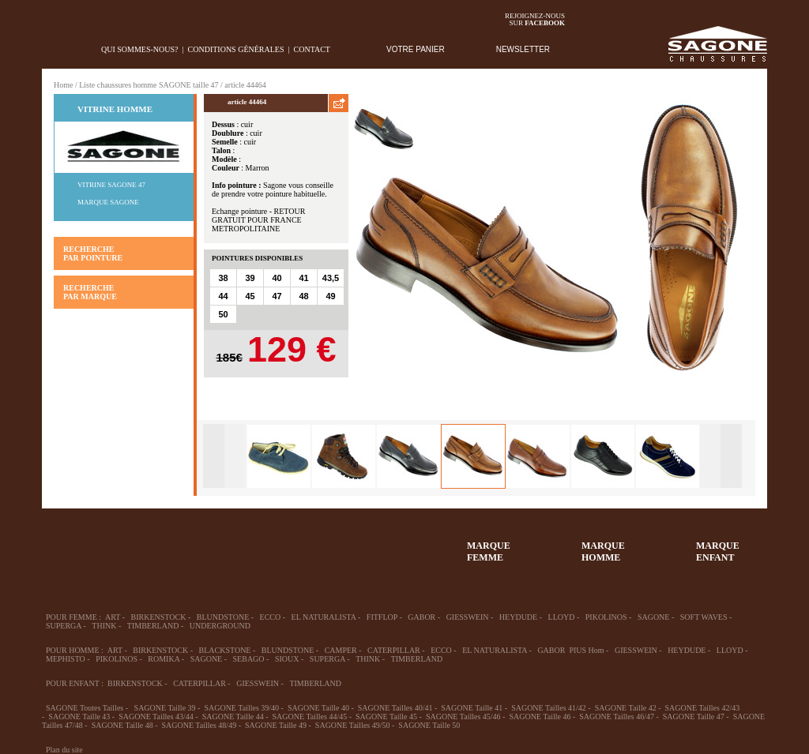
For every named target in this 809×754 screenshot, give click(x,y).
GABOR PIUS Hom (570, 650)
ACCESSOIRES (358, 544)
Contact (312, 49)
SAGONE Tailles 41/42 (548, 707)
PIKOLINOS (606, 617)
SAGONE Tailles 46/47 (616, 716)
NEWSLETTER (523, 49)
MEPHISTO (65, 659)
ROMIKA (163, 659)
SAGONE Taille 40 (318, 707)
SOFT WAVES (704, 617)
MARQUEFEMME (488, 551)
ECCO (270, 617)
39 (249, 278)
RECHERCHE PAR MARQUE (90, 292)
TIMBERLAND (153, 625)
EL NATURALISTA (324, 617)
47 (276, 296)
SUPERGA (63, 625)
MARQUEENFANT (717, 551)
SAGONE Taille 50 (429, 725)
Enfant (242, 544)
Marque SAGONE (108, 202)
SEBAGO (249, 659)
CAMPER (341, 650)
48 (303, 296)
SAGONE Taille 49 (276, 725)
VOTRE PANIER (415, 49)
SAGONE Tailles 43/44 (156, 716)
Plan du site (64, 749)
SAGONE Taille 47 (693, 716)
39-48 (185, 544)
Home (63, 85)
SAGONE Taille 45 (386, 716)
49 (330, 296)
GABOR (421, 617)
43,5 (330, 278)
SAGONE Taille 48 (122, 725)
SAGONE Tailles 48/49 (198, 725)
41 (303, 278)
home (54, 49)
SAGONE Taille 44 (233, 716)
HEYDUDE (518, 617)
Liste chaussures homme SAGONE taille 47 (148, 85)
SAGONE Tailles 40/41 (395, 707)
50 (223, 314)
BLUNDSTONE (223, 617)
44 (223, 296)
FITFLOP (382, 617)
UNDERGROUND (220, 625)
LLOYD (561, 617)
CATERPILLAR (393, 650)
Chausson (300, 544)
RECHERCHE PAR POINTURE (92, 253)
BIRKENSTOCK (158, 617)
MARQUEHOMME (603, 551)
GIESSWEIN (467, 617)
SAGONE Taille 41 (471, 707)
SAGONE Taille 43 (79, 716)
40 (276, 278)
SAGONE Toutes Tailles (84, 707)
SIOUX (287, 659)
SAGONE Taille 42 (626, 707)
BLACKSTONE (225, 650)
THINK (104, 625)
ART (112, 617)
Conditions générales (236, 49)
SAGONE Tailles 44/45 (310, 716)
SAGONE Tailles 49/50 (352, 725)
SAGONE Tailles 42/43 (702, 707)
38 (223, 278)
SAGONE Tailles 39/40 (241, 707)
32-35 (69, 544)
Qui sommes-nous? (140, 49)
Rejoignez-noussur (535, 19)
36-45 (127, 544)
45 (249, 296)
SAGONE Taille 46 (539, 716)
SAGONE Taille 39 (165, 707)
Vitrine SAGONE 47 (111, 185)
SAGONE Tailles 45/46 (463, 716)
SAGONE (654, 617)
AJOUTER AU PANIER (267, 393)
